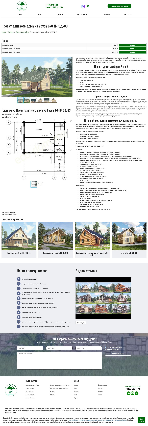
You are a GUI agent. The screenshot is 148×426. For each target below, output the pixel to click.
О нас (75, 390)
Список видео (80, 324)
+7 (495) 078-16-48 (132, 390)
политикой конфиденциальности (113, 350)
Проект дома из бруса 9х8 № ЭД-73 (18, 255)
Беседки (52, 393)
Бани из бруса (29, 393)
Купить (132, 45)
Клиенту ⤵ (106, 14)
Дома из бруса (30, 390)
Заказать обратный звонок (119, 6)
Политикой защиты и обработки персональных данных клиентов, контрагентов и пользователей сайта (97, 420)
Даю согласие (141, 420)
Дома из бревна (30, 396)
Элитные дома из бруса (22, 32)
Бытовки (52, 396)
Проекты (60, 14)
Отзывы (76, 393)
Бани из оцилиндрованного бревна (59, 390)
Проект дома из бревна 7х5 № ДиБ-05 (55, 255)
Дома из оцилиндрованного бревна (59, 387)
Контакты (127, 14)
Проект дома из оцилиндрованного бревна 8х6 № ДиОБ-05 (92, 256)
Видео (75, 400)
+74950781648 (54, 5)
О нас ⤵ (39, 14)
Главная (19, 14)
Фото (75, 396)
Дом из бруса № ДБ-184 (129, 255)
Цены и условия (82, 14)
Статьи (100, 396)
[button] (70, 58)
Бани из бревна (30, 400)
